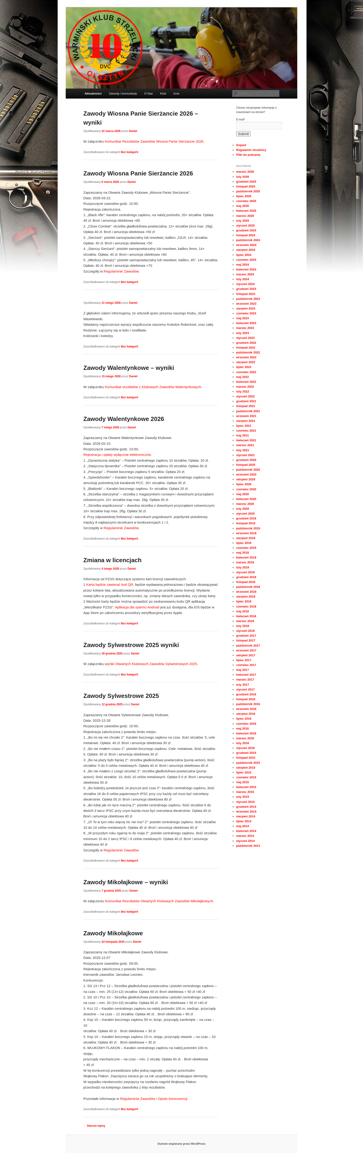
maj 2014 (242, 826)
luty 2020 (242, 508)
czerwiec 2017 (246, 665)
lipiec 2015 (243, 772)
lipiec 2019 (243, 543)
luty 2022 (242, 391)
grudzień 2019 (246, 518)
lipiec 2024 (243, 255)
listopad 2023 (245, 294)
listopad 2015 (245, 757)
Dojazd (241, 145)
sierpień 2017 (245, 655)
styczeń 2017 (245, 689)
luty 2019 (242, 567)
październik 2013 (248, 845)
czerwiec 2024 (246, 259)
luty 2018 (242, 626)
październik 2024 (248, 240)
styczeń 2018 (245, 630)
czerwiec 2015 (246, 777)
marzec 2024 (245, 274)
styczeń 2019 (245, 572)
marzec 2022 (245, 386)
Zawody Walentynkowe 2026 (123, 418)
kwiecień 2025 (246, 210)
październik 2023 (248, 299)
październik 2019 (248, 528)
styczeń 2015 (245, 802)
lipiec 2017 (243, 660)
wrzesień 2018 (246, 591)
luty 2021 (242, 450)
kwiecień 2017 (246, 674)
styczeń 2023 (245, 338)
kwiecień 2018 (246, 616)
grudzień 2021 (246, 401)
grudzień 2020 (246, 460)
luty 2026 (242, 176)
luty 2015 (242, 796)
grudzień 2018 (246, 577)
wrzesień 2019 (246, 533)
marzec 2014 (245, 836)
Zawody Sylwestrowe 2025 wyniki (131, 644)
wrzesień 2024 (246, 245)
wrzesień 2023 (246, 303)
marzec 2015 (245, 792)
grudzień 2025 (246, 181)
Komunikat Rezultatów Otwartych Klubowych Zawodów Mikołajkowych (159, 901)
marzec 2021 (245, 445)
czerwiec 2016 (246, 723)
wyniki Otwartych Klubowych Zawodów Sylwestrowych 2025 (151, 664)
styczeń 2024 (245, 284)
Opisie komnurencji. (173, 1099)
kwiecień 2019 (246, 557)
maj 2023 (242, 318)
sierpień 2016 (245, 713)
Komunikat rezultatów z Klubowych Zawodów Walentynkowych (153, 387)
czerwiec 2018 (246, 606)
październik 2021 (248, 411)
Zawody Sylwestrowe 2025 (121, 695)
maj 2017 (242, 670)
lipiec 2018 (243, 601)
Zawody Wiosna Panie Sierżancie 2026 (138, 173)
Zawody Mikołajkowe (113, 933)
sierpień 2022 (245, 362)
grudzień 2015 (246, 753)
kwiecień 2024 (246, 269)
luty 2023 (242, 333)
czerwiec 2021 (246, 430)
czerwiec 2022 (246, 372)
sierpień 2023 (245, 308)
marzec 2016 (245, 738)
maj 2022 (242, 377)
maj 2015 (242, 782)
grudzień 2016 (246, 694)
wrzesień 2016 (246, 709)
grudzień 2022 (246, 342)
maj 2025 (242, 206)
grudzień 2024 (246, 230)
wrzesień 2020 (246, 474)
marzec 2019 (245, 562)
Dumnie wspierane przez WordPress (182, 1143)
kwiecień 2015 (246, 787)
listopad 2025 (245, 186)
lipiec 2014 (243, 821)
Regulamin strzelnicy (251, 150)
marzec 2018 (245, 621)
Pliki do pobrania (248, 155)
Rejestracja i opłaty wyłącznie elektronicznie (117, 455)
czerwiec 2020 (246, 489)
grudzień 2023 (246, 289)
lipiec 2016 (243, 718)
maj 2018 (242, 611)
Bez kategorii (129, 152)
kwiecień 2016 (246, 733)
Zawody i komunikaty (123, 93)
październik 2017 (248, 645)
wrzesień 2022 (246, 357)
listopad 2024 (245, 235)
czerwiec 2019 (246, 547)
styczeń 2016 (245, 748)
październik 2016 (248, 704)
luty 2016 (242, 743)
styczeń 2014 (245, 841)
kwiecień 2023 (246, 323)
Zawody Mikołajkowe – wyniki (125, 882)
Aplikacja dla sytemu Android (137, 607)
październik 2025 (248, 191)
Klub (163, 93)
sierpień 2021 (245, 421)
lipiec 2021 (243, 425)
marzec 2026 (245, 171)
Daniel (133, 131)
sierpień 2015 (245, 767)
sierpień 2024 (245, 250)
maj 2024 (242, 264)
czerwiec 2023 (246, 313)
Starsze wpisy (94, 1125)
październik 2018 (248, 587)
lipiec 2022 (243, 367)
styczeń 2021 (245, 455)
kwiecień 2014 (246, 831)
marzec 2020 (245, 504)
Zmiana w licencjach (112, 560)
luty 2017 (242, 684)
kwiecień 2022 (246, 382)
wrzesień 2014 (246, 811)
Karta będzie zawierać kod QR (109, 584)
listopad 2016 (245, 699)
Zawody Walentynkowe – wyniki (128, 367)
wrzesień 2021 (246, 416)
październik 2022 (248, 352)
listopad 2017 (245, 640)
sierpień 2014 (245, 816)
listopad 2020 (245, 464)
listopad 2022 (245, 347)
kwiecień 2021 (246, 440)
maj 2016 (242, 728)
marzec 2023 (245, 328)
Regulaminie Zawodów (121, 271)
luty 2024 (242, 279)
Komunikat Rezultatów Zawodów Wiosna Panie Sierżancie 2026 (154, 141)
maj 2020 (242, 494)
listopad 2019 (245, 523)
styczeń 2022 (245, 396)
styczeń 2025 (245, 225)
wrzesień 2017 (246, 650)
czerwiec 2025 (246, 201)
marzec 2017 (245, 679)
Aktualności (93, 93)
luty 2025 (242, 220)
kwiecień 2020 (246, 499)
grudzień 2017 (246, 635)
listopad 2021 (245, 406)
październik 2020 (248, 469)
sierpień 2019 (245, 538)
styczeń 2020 (245, 513)
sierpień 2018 (245, 596)
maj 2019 (242, 552)
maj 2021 (242, 435)
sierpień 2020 (245, 479)
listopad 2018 (245, 582)
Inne (176, 93)
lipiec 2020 (243, 484)
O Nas (148, 93)
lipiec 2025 (243, 196)
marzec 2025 (245, 216)
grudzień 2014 (246, 806)
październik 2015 (248, 762)
